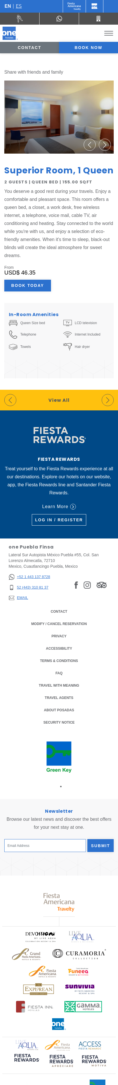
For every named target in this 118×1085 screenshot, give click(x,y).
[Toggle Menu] (108, 33)
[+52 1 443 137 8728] (29, 577)
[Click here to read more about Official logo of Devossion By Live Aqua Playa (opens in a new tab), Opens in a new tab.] (40, 937)
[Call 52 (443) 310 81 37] (98, 19)
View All (59, 400)
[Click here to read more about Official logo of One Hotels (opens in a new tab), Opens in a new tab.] (59, 1024)
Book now (89, 47)
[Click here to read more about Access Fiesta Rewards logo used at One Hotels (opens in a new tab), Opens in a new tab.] (90, 1044)
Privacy (59, 635)
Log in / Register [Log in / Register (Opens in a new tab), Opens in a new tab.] (59, 520)
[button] (90, 145)
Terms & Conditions (59, 660)
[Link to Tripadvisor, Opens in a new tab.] (102, 585)
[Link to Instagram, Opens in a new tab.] (87, 585)
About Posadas (59, 710)
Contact (29, 47)
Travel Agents (59, 698)
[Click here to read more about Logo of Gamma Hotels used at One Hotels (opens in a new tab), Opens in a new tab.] (83, 1006)
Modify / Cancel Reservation (59, 624)
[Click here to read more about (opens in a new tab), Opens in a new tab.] (26, 1061)
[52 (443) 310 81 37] (29, 587)
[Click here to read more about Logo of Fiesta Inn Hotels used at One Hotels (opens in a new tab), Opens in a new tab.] (34, 1006)
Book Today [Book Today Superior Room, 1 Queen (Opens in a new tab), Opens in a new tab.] (27, 285)
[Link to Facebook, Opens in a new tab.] (76, 585)
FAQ (59, 673)
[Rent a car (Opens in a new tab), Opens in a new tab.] (19, 19)
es (19, 6)
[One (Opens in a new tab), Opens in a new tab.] (74, 6)
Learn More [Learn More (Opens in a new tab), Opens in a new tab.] (59, 507)
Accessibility (59, 649)
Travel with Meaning (59, 685)
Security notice (58, 722)
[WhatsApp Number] (59, 19)
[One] (94, 6)
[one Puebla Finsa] (10, 33)
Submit (100, 845)
